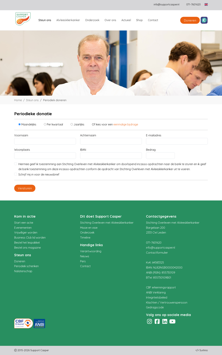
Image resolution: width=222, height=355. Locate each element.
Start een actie (23, 222)
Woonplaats (22, 149)
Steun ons (45, 20)
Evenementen (23, 227)
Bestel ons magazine (27, 247)
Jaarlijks (79, 124)
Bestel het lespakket (27, 242)
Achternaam (88, 135)
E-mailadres (153, 135)
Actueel (126, 20)
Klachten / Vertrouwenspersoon (166, 302)
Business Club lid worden (30, 237)
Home (18, 100)
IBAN (83, 149)
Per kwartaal (55, 124)
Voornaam (21, 135)
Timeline (85, 237)
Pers (83, 261)
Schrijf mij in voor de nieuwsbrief (38, 174)
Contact (153, 20)
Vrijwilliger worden (25, 232)
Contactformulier (157, 252)
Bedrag (151, 149)
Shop (139, 20)
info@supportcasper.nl (166, 4)
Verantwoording (90, 251)
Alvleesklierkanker (68, 20)
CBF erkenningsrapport (161, 287)
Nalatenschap (23, 271)
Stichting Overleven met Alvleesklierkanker (107, 222)
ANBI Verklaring (156, 292)
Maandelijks (28, 124)
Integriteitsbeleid (156, 297)
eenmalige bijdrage (125, 124)
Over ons (110, 20)
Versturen (25, 188)
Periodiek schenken (26, 266)
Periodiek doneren (54, 100)
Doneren (190, 20)
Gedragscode (155, 307)
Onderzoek (92, 20)
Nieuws (84, 256)
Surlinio (203, 350)
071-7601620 (153, 242)
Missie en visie (88, 227)
